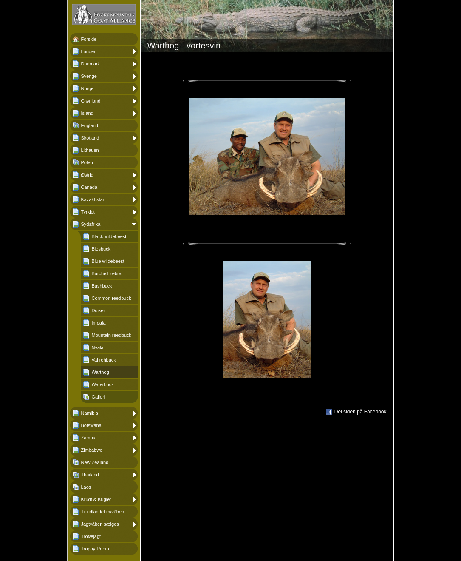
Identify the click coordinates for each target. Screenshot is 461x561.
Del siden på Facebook (360, 412)
